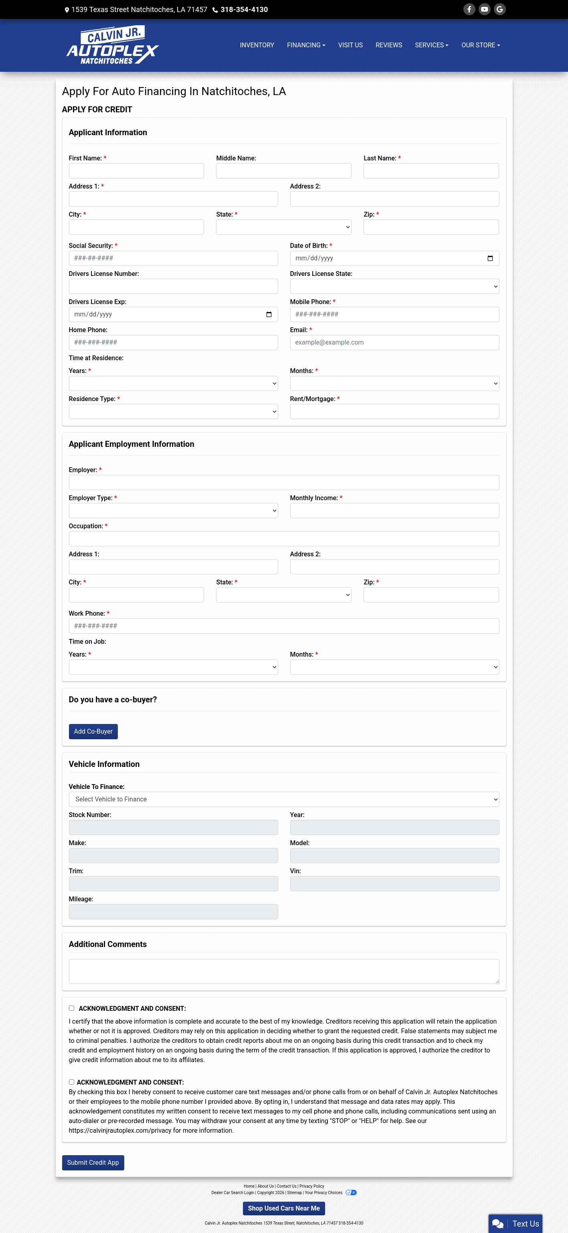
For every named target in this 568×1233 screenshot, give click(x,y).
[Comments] (284, 971)
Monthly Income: (314, 498)
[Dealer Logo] (112, 45)
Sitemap (294, 1192)
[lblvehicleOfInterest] (284, 799)
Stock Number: (90, 815)
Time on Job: (87, 641)
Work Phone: (87, 613)
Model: (300, 843)
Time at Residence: (96, 358)
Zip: (369, 214)
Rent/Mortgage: (313, 399)
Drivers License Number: (104, 274)
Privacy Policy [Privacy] (311, 1186)
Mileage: (81, 899)
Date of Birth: (309, 245)
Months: (302, 371)
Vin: (295, 871)
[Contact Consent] (71, 1082)
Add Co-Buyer (93, 731)
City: (75, 214)
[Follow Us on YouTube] (485, 9)
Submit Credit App (93, 1162)
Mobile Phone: (311, 302)
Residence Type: (92, 399)
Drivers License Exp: (98, 302)
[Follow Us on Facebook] (469, 9)
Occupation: (86, 526)
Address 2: (305, 186)
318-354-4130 (243, 9)
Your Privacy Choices (331, 1192)
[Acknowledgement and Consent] (71, 1008)
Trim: (76, 871)
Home (249, 1186)
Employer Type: (91, 498)
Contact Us (287, 1186)
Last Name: (380, 158)
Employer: (83, 470)
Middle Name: (236, 158)
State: (224, 214)
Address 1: (84, 186)
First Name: (85, 158)
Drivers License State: (321, 274)
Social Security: (91, 245)
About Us (266, 1186)
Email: (299, 330)
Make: (78, 843)
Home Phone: (88, 330)
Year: (297, 815)
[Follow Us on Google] (500, 9)
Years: (78, 371)
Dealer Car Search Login (232, 1192)
